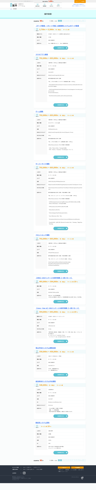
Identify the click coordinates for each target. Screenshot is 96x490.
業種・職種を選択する (18, 27)
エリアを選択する (17, 34)
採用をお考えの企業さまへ (78, 4)
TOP (11, 8)
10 (79, 20)
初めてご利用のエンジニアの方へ (79, 5)
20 (82, 20)
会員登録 (82, 1)
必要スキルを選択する (18, 53)
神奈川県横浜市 (16, 36)
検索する (21, 78)
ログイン (76, 1)
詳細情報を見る (59, 48)
